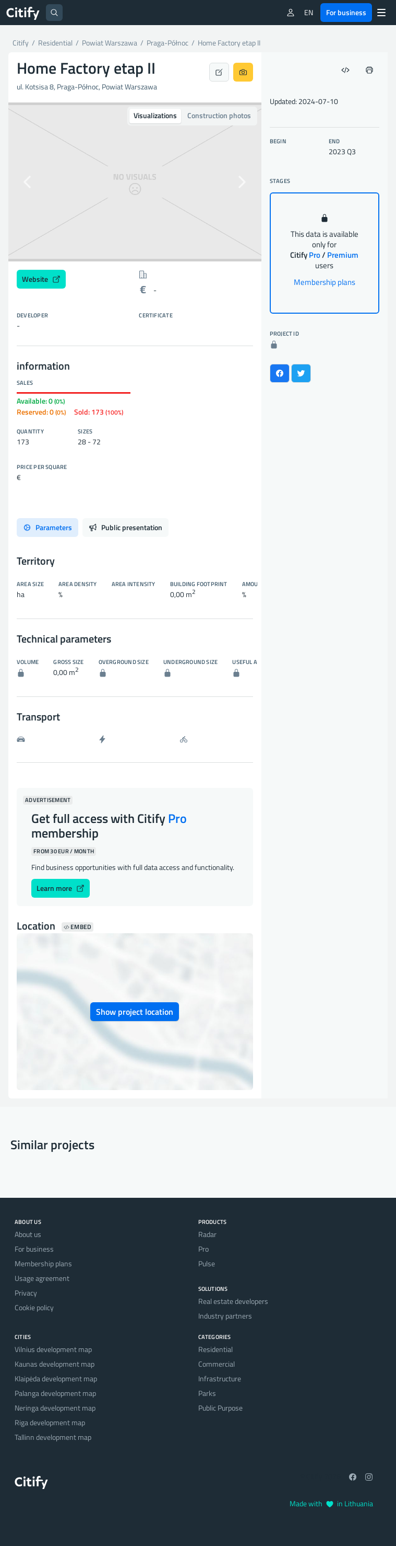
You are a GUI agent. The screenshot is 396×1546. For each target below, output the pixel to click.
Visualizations (155, 115)
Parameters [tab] (47, 527)
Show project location (134, 1011)
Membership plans (324, 282)
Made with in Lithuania (331, 1503)
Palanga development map (55, 1393)
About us (28, 1234)
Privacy (26, 1292)
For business (346, 12)
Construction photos (219, 115)
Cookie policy (34, 1307)
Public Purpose (220, 1407)
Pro (203, 1248)
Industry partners (225, 1315)
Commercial (216, 1363)
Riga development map (50, 1422)
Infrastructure (219, 1378)
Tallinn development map (53, 1437)
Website (41, 278)
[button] (27, 181)
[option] (134, 181)
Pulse (206, 1263)
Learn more (61, 888)
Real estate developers (233, 1301)
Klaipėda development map (56, 1378)
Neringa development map (55, 1407)
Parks (207, 1393)
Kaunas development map (54, 1363)
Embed (77, 927)
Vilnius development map (53, 1349)
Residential (215, 1349)
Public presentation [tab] (125, 527)
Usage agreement (42, 1278)
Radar (207, 1234)
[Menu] (381, 12)
